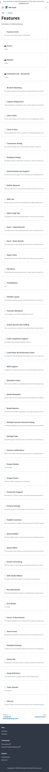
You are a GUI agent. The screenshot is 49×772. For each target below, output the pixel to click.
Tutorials (4, 731)
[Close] (47, 2)
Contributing (5, 757)
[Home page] (3, 13)
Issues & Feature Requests (10, 747)
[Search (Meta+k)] (46, 7)
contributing (22, 3)
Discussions (6, 744)
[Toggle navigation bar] (2, 7)
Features (4, 734)
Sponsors (4, 760)
